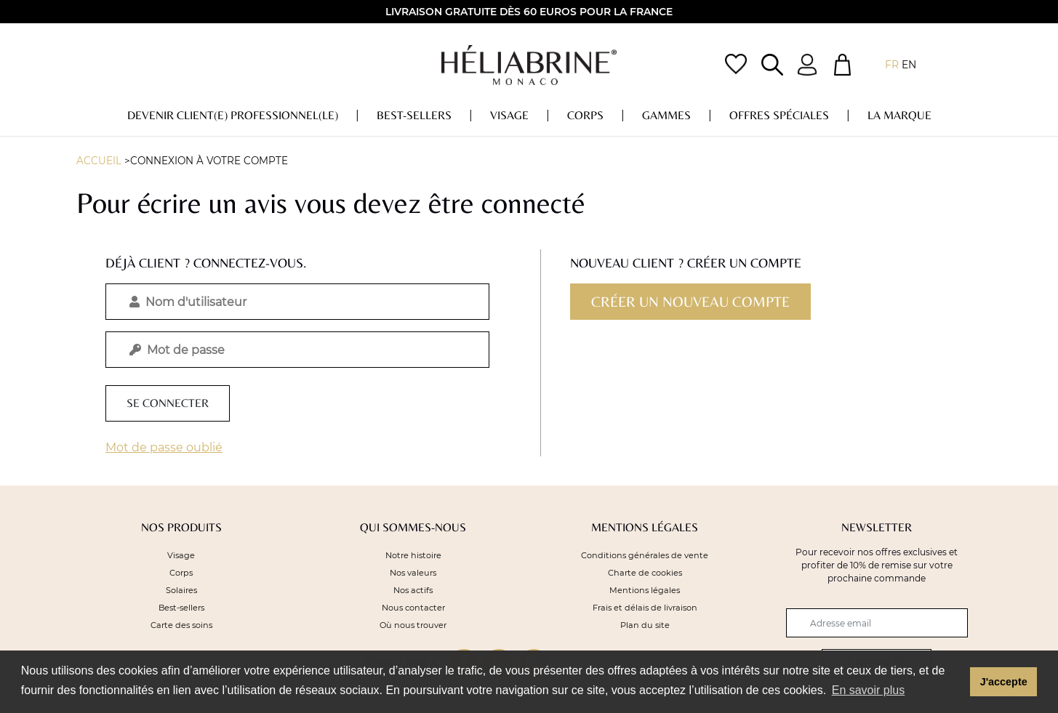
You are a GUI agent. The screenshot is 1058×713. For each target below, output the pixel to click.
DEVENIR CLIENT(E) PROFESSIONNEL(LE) (232, 115)
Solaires (181, 590)
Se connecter (168, 403)
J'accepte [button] (1003, 682)
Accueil (98, 160)
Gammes (666, 115)
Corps (585, 115)
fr (892, 65)
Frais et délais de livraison (645, 608)
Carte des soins (181, 625)
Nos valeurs (413, 573)
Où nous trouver (413, 625)
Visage (509, 115)
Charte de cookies (645, 573)
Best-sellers (414, 115)
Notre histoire (413, 555)
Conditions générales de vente (644, 555)
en (909, 65)
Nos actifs (413, 590)
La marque (899, 115)
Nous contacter (413, 608)
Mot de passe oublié (164, 447)
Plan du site (645, 625)
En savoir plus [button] (868, 690)
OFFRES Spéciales (779, 115)
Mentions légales (644, 590)
